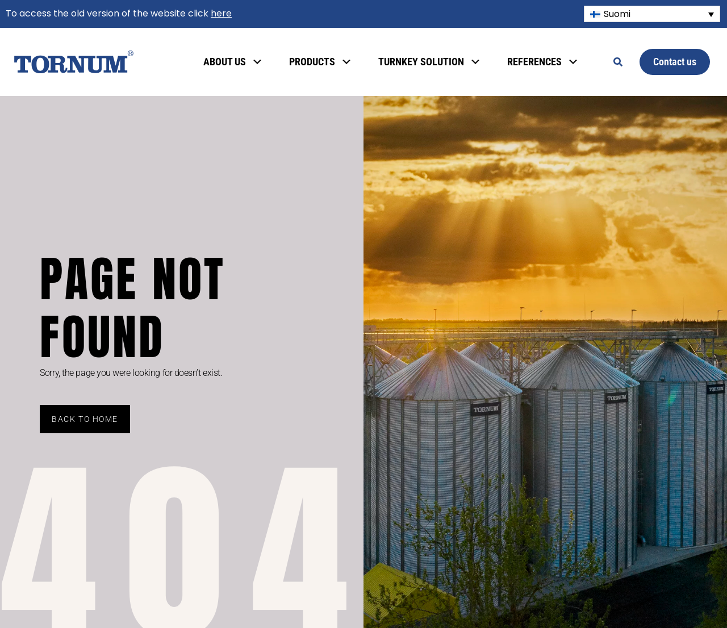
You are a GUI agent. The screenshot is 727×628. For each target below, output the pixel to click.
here (221, 13)
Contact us (674, 62)
